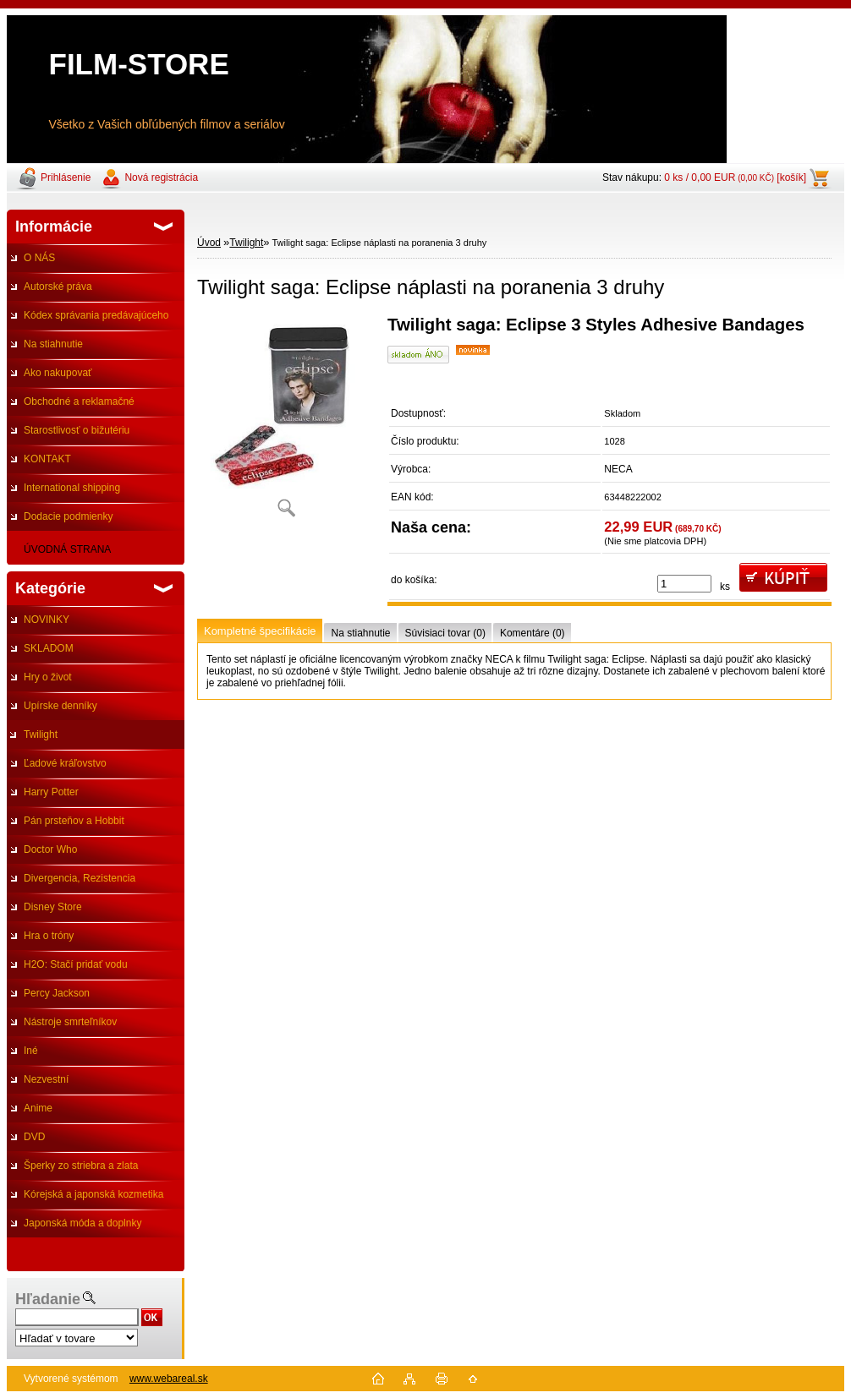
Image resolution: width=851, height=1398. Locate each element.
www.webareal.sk (168, 1378)
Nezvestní (46, 1079)
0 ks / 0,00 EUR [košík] (735, 177)
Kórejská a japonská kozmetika (93, 1194)
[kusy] (684, 584)
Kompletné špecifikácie (260, 631)
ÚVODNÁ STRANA (67, 549)
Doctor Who (50, 849)
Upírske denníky (60, 706)
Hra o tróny (49, 936)
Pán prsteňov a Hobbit (74, 821)
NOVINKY (46, 619)
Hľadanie (47, 1299)
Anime (38, 1108)
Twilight (41, 734)
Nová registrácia (161, 177)
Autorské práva (58, 286)
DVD (34, 1137)
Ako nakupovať (58, 373)
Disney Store (53, 907)
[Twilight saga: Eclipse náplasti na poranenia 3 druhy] (286, 422)
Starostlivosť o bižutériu (76, 430)
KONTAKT (47, 459)
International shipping (72, 488)
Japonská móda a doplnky (82, 1223)
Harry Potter (51, 792)
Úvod (209, 242)
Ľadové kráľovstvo (65, 763)
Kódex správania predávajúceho (96, 315)
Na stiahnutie (53, 344)
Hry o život (48, 677)
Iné (31, 1051)
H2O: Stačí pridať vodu (76, 964)
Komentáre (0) (532, 633)
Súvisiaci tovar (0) (445, 633)
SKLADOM (49, 648)
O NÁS (39, 258)
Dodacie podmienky (68, 516)
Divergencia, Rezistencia (79, 878)
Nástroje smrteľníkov (70, 1022)
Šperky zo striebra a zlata (81, 1165)
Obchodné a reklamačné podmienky (71, 406)
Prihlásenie (66, 177)
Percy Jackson (57, 993)
